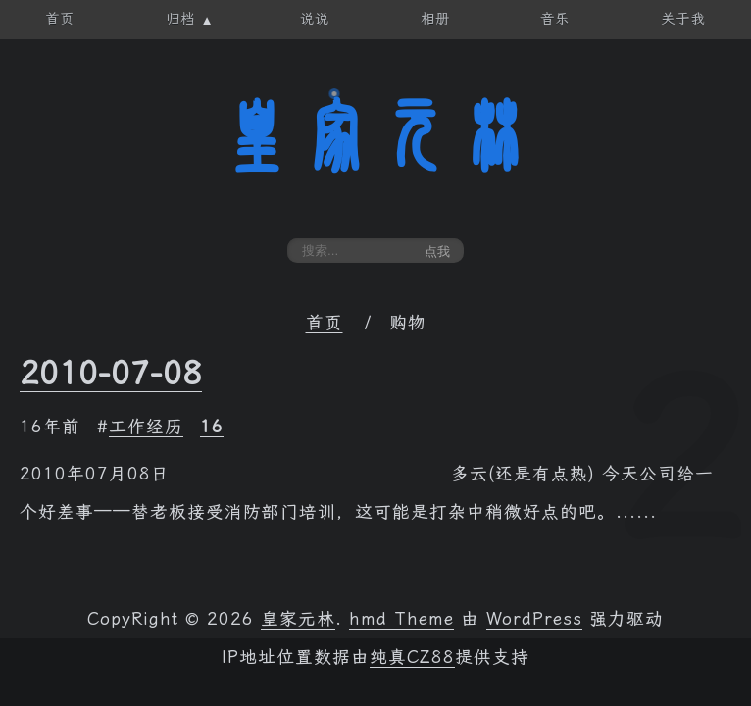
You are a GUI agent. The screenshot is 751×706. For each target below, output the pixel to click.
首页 (324, 322)
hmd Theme (401, 619)
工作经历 (146, 426)
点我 (437, 251)
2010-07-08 (111, 372)
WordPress (534, 619)
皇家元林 (375, 136)
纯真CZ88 (412, 657)
